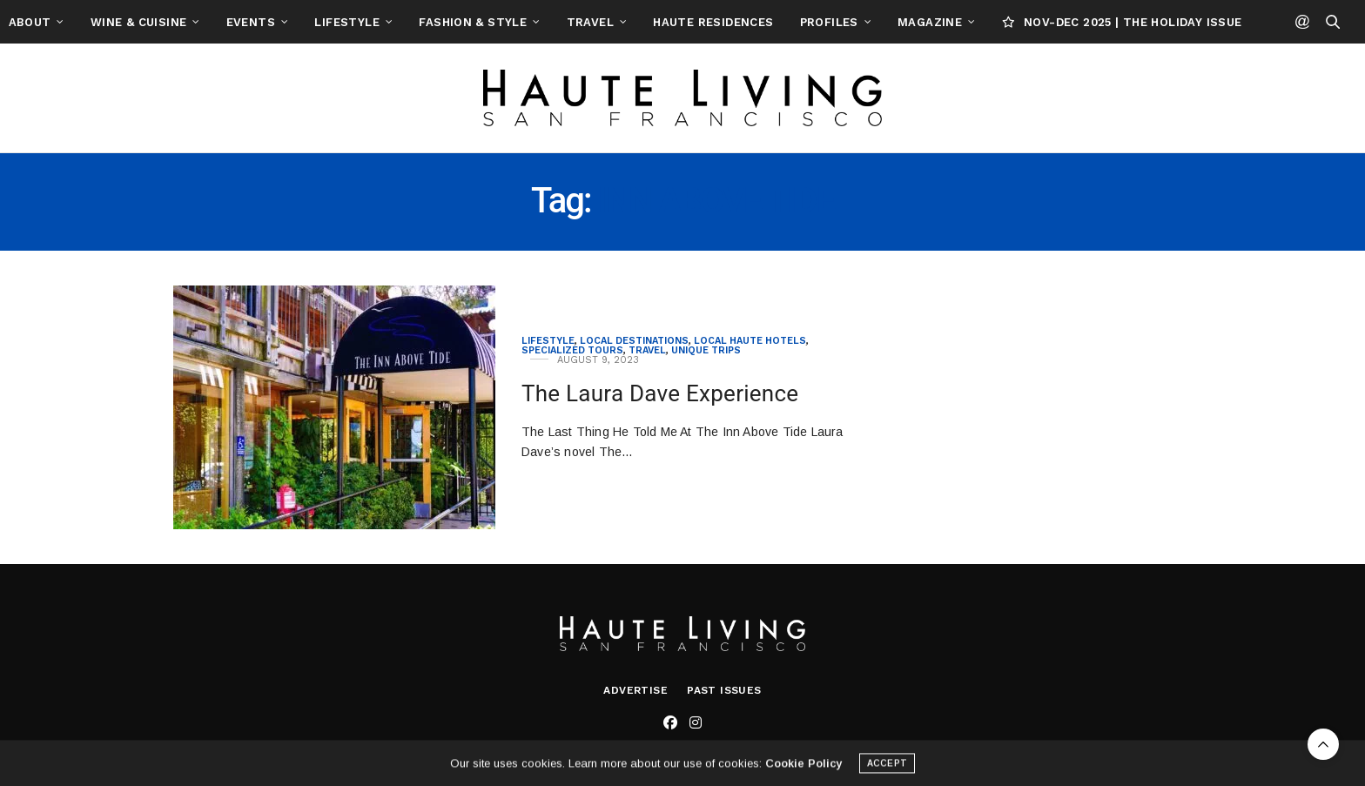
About (114, 22)
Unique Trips (706, 350)
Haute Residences (798, 22)
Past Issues (724, 690)
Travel (674, 22)
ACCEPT (887, 766)
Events (335, 22)
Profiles (913, 22)
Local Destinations (634, 341)
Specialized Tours (572, 350)
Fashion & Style (558, 22)
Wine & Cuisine (223, 22)
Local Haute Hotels (750, 341)
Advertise (635, 690)
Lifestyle (432, 22)
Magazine (1015, 22)
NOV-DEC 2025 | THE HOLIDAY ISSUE (1206, 22)
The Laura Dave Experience (659, 393)
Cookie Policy (803, 766)
